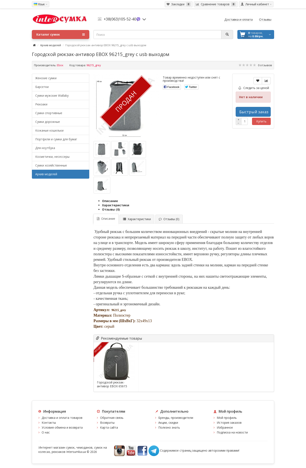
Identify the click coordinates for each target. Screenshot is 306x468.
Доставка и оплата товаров (62, 418)
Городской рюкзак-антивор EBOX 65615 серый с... (112, 386)
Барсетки (42, 87)
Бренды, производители (175, 418)
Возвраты (107, 423)
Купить (261, 121)
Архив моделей (50, 45)
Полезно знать (169, 427)
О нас (46, 432)
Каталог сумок (60, 34)
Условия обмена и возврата (62, 427)
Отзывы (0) (111, 209)
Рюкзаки (41, 104)
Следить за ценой (253, 88)
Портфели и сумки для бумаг (56, 139)
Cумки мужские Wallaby (52, 95)
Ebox (60, 65)
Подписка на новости (232, 432)
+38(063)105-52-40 (120, 19)
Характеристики (115, 205)
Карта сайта (109, 427)
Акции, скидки (168, 423)
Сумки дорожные (47, 122)
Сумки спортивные (48, 113)
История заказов (229, 423)
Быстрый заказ (253, 111)
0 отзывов (265, 65)
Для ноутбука (45, 148)
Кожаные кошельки (49, 130)
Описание (110, 201)
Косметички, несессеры (52, 157)
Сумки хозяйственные (51, 165)
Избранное (225, 427)
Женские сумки (46, 78)
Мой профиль (227, 418)
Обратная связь (111, 418)
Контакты (49, 423)
